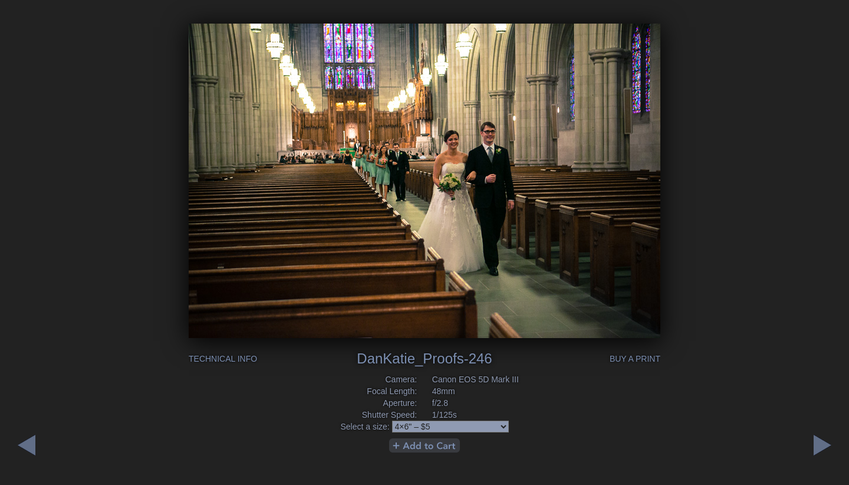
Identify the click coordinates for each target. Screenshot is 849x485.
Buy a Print (635, 358)
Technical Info (223, 358)
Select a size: (364, 426)
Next (26, 445)
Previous (822, 445)
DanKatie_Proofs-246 (424, 358)
